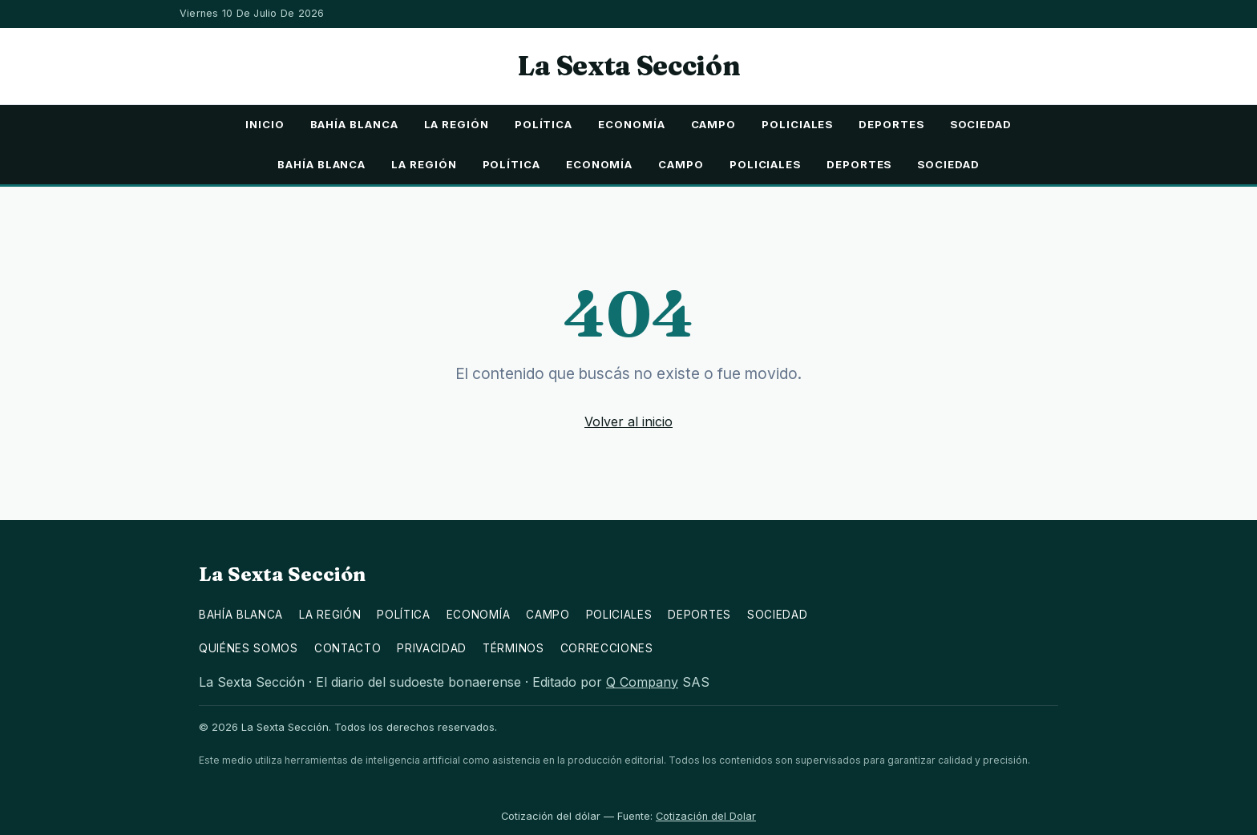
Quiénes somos (248, 648)
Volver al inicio (628, 421)
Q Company (642, 682)
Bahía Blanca (354, 124)
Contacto (347, 648)
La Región (456, 124)
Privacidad (432, 648)
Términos (513, 648)
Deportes (891, 124)
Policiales (797, 124)
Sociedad (981, 124)
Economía (631, 124)
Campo (714, 124)
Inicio (265, 124)
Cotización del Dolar (706, 816)
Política (543, 124)
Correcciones (606, 648)
